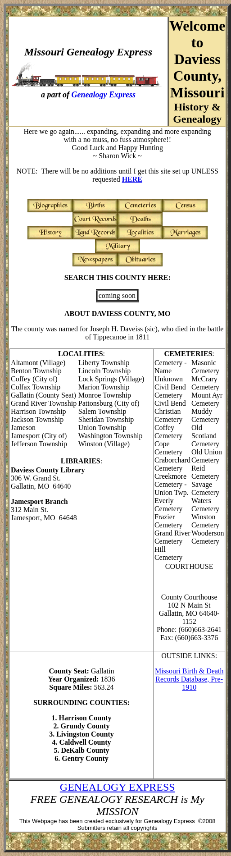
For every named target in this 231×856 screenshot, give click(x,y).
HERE (132, 179)
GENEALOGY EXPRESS (117, 787)
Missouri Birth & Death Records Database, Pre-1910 (189, 679)
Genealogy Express (104, 94)
